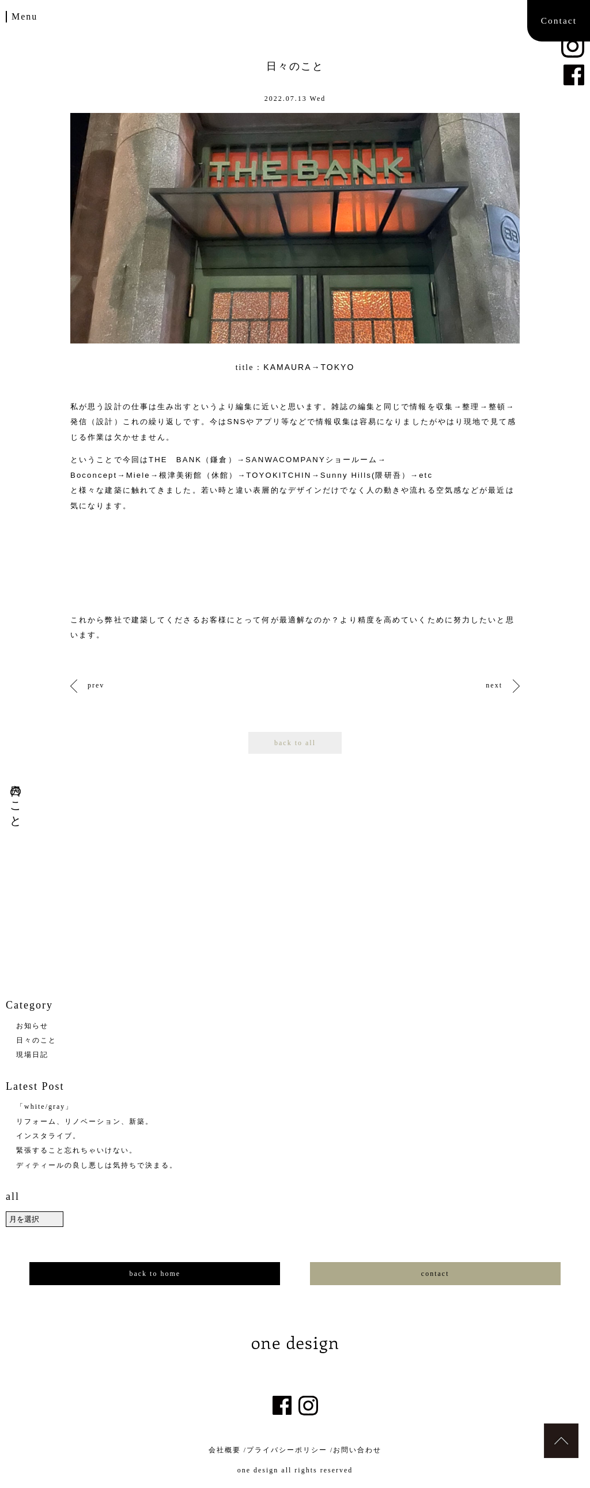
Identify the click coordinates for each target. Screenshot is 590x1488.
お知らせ (32, 1026)
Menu (24, 16)
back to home (154, 1274)
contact (435, 1274)
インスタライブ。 (48, 1136)
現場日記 (32, 1055)
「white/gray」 (44, 1106)
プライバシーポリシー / (290, 1450)
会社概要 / (228, 1450)
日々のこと (36, 1040)
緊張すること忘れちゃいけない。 (76, 1150)
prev (96, 685)
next (494, 685)
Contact (558, 20)
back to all (295, 743)
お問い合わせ (357, 1450)
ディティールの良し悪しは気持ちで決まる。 (96, 1165)
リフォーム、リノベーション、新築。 (84, 1121)
